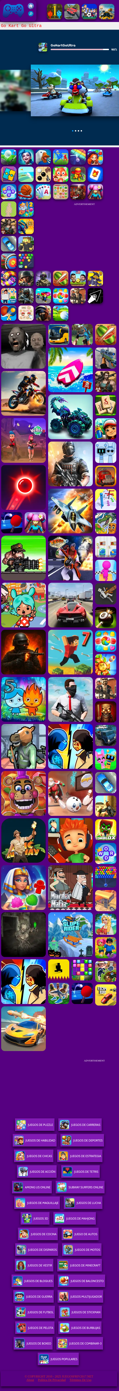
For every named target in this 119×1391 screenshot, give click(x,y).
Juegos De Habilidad (34, 1142)
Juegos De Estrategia (80, 1157)
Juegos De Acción (36, 1173)
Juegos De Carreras (80, 1126)
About (30, 1380)
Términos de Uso (80, 1380)
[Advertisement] (84, 232)
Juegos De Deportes (82, 1142)
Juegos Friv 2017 (13, 10)
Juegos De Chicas (33, 1157)
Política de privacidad (52, 1380)
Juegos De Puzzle (34, 1126)
